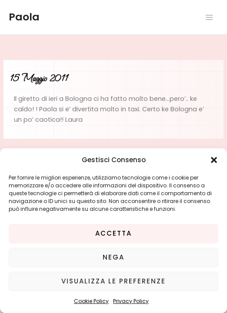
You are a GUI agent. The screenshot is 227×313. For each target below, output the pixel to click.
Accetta (113, 233)
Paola (24, 17)
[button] (214, 160)
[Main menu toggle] (209, 17)
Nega (113, 257)
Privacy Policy (131, 301)
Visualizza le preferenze (113, 281)
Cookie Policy (91, 301)
